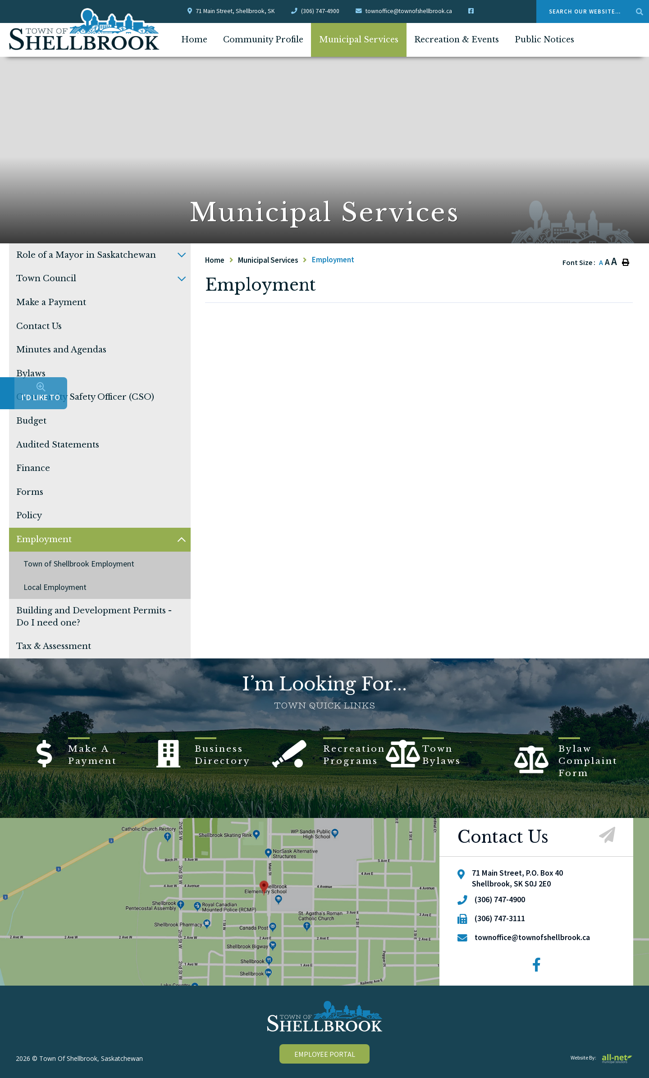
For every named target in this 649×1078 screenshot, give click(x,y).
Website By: (602, 1057)
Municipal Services (268, 260)
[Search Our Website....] (592, 11)
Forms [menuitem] (29, 492)
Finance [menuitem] (33, 468)
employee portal (324, 1054)
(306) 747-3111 (500, 918)
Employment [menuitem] (44, 539)
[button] (181, 255)
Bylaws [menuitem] (31, 374)
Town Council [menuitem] (46, 278)
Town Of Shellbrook (84, 29)
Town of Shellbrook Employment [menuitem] (78, 563)
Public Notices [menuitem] (544, 40)
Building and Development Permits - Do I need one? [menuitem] (94, 617)
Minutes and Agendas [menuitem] (61, 350)
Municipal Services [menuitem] (358, 40)
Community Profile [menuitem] (263, 40)
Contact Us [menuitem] (39, 326)
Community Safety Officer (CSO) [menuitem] (85, 397)
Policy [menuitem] (29, 516)
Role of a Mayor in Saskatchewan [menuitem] (86, 255)
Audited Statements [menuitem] (57, 445)
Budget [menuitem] (31, 421)
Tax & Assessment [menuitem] (53, 646)
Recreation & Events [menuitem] (456, 40)
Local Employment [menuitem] (55, 587)
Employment (333, 260)
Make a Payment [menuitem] (51, 302)
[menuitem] (194, 39)
